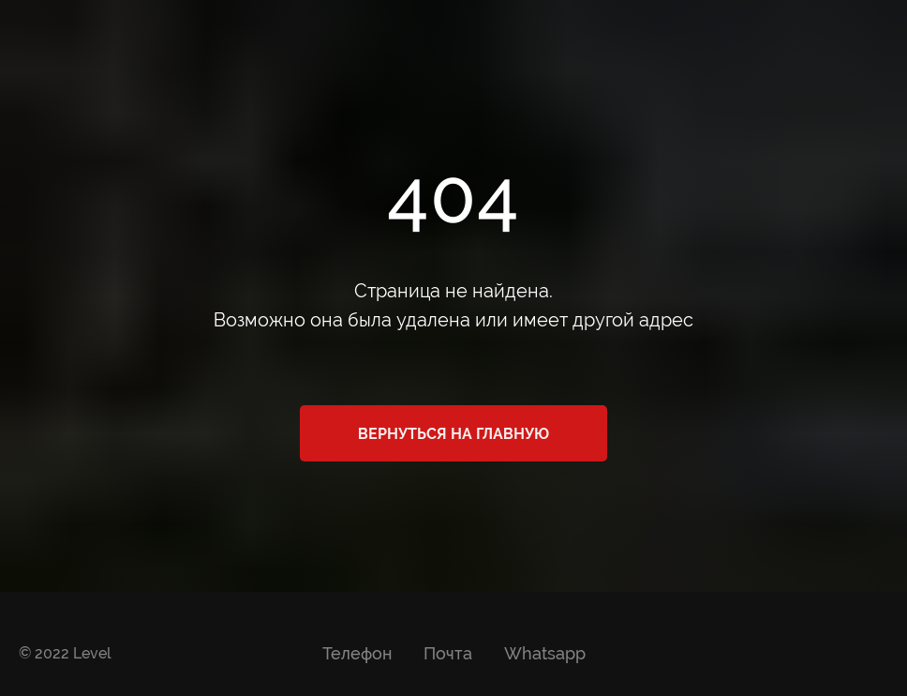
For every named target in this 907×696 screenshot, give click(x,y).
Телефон (357, 653)
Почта (448, 653)
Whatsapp (545, 653)
